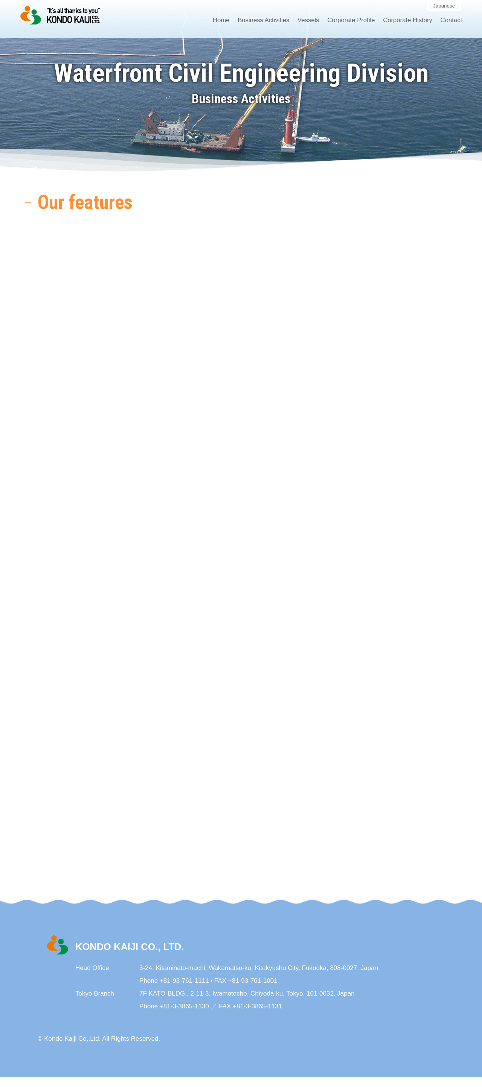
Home (214, 20)
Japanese (444, 6)
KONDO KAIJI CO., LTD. (60, 15)
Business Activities (257, 20)
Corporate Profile (346, 20)
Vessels (303, 20)
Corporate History (404, 20)
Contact (449, 20)
